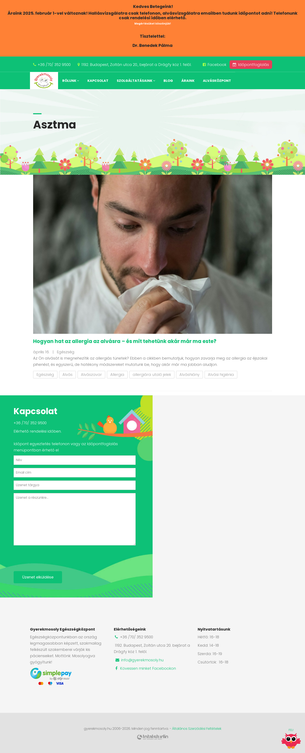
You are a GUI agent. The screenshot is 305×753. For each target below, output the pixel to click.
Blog (168, 80)
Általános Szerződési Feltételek (196, 728)
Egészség (45, 374)
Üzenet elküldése (37, 577)
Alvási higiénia (221, 374)
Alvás (67, 374)
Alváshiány (189, 374)
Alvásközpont (217, 80)
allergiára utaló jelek (152, 374)
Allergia (117, 374)
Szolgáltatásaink (136, 80)
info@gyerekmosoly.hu (139, 660)
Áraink (188, 80)
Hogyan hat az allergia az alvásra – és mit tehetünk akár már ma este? (124, 341)
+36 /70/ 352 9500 (54, 64)
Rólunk (70, 80)
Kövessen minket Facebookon (145, 668)
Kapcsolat (97, 80)
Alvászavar (91, 374)
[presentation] (45, 557)
